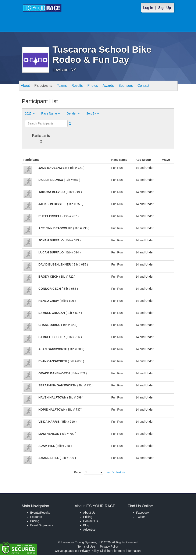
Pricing (34, 521)
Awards (108, 86)
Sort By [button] (92, 113)
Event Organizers (41, 525)
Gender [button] (73, 113)
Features (36, 517)
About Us (89, 512)
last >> (120, 472)
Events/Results (40, 512)
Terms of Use (86, 546)
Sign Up (164, 8)
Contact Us (90, 521)
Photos (92, 86)
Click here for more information (120, 550)
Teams (62, 86)
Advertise (89, 529)
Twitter (140, 517)
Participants (43, 86)
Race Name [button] (50, 113)
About (25, 86)
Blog (86, 525)
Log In (148, 8)
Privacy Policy (109, 546)
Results (77, 86)
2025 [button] (30, 113)
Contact (143, 86)
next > (110, 472)
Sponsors (125, 86)
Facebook (142, 512)
